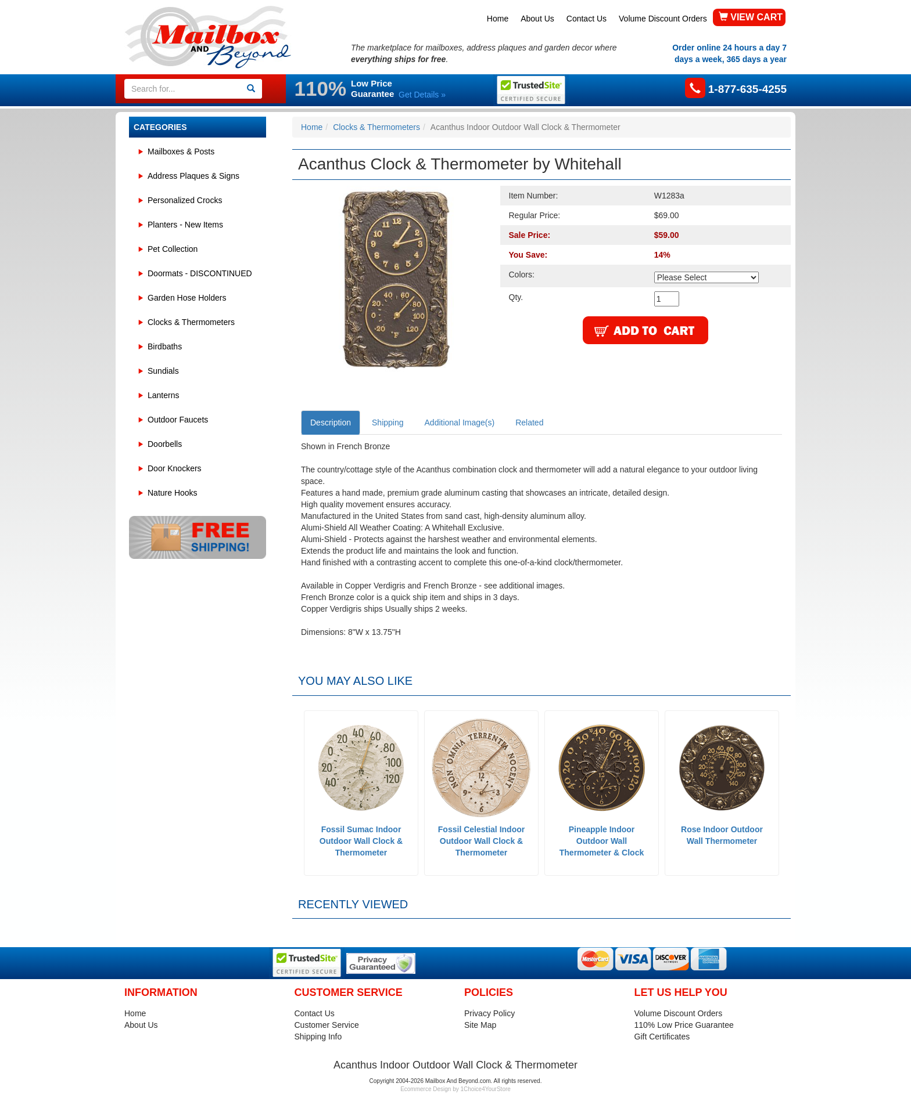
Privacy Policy (489, 1013)
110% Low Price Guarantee (684, 1025)
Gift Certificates (662, 1036)
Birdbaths (165, 346)
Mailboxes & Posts (181, 151)
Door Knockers (175, 468)
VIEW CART (751, 17)
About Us (537, 18)
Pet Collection (173, 249)
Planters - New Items (185, 224)
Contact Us (586, 18)
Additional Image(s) (460, 422)
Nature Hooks (173, 492)
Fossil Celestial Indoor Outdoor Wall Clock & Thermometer (481, 841)
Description (330, 422)
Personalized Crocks (185, 200)
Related (529, 422)
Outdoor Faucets (178, 419)
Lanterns (163, 395)
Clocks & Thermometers (191, 322)
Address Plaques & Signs (193, 175)
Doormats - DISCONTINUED (200, 273)
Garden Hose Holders (187, 297)
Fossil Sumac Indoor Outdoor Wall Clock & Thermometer (361, 841)
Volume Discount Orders (663, 18)
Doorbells (165, 444)
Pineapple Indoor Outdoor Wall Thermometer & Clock (601, 841)
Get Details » (422, 94)
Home (497, 18)
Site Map (480, 1025)
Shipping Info (318, 1036)
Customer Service (327, 1025)
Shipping (388, 422)
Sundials (163, 371)
